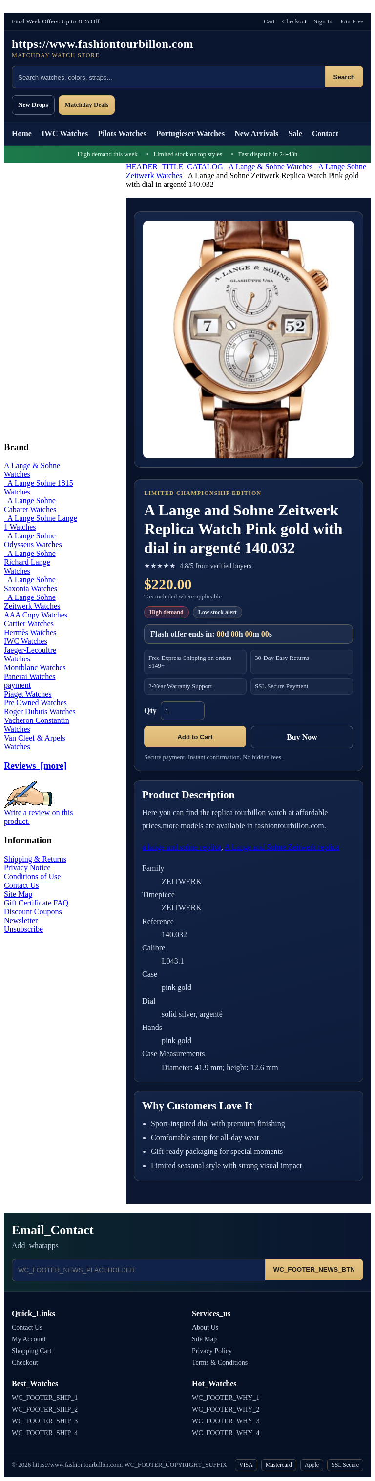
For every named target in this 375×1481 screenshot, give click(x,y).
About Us (205, 1327)
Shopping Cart (31, 1351)
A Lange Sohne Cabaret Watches (30, 505)
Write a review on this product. (38, 813)
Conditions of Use (32, 876)
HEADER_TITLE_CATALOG (174, 167)
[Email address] (138, 1270)
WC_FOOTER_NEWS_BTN (314, 1269)
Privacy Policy (212, 1351)
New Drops (33, 104)
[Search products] (168, 77)
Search (344, 77)
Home (22, 133)
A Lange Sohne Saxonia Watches (30, 584)
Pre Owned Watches (35, 703)
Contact (325, 133)
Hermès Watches (30, 632)
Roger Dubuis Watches (40, 711)
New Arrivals (256, 133)
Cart (269, 21)
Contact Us (21, 885)
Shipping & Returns (35, 859)
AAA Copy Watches (35, 615)
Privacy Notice (27, 868)
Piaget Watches (28, 694)
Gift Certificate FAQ (36, 903)
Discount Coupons (33, 911)
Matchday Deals (87, 104)
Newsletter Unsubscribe (23, 924)
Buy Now (302, 737)
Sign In (323, 21)
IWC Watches (65, 133)
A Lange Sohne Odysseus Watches (33, 540)
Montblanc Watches (35, 667)
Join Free (351, 21)
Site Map (18, 894)
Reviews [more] (35, 766)
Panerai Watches (29, 676)
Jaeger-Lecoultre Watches (30, 654)
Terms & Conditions (220, 1362)
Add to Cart (195, 736)
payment (17, 685)
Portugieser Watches (190, 133)
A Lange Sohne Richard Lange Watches (30, 562)
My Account (29, 1339)
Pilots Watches (122, 133)
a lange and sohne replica (181, 847)
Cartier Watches (29, 623)
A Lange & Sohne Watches (271, 167)
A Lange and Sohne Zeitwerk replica (282, 847)
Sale (295, 133)
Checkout (294, 21)
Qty (150, 710)
